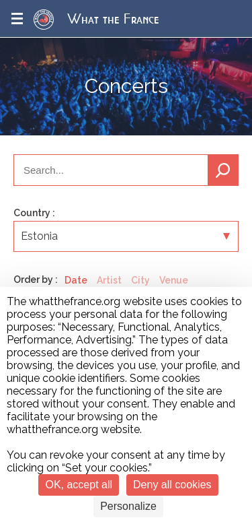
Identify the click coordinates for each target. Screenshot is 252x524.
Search (223, 170)
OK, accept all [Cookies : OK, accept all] (78, 484)
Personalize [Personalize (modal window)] (128, 506)
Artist (109, 280)
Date (76, 280)
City (140, 280)
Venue (173, 280)
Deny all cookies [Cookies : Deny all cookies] (172, 484)
